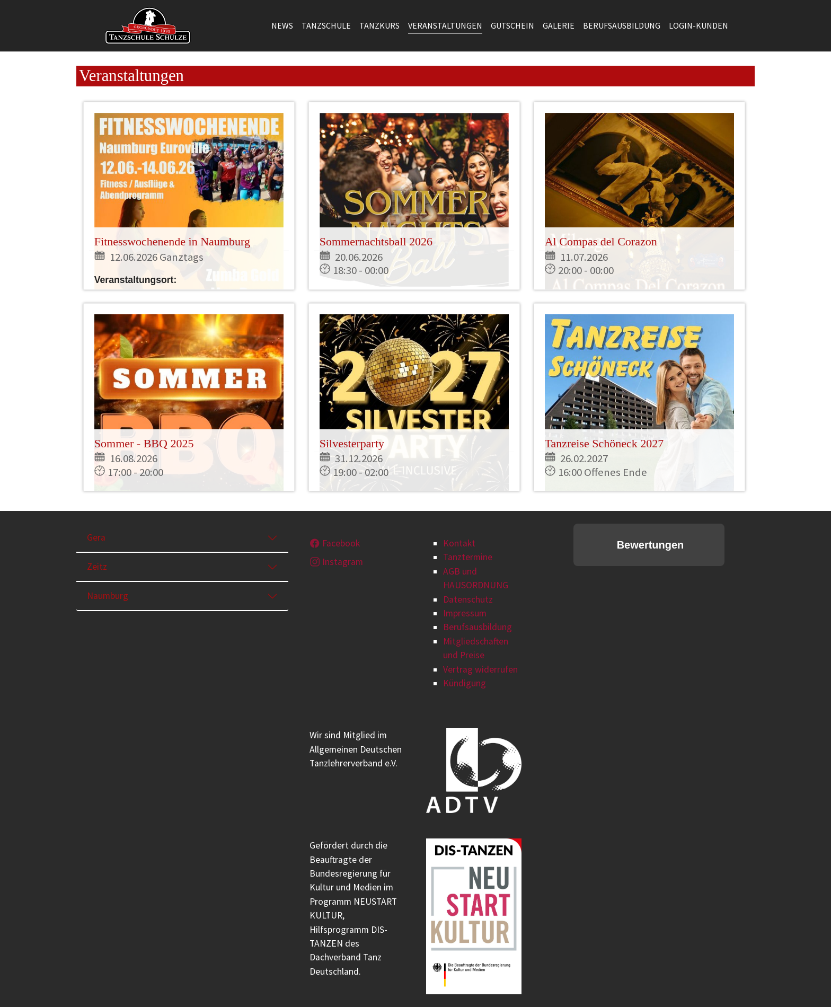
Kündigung (464, 683)
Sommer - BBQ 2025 (144, 443)
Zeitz (97, 566)
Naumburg (107, 596)
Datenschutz (468, 599)
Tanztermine (467, 557)
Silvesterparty (352, 443)
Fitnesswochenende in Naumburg (172, 241)
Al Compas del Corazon (601, 241)
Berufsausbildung (477, 627)
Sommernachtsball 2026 (376, 241)
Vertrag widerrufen (480, 669)
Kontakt (459, 543)
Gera (96, 537)
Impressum (465, 613)
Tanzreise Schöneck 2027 (604, 443)
